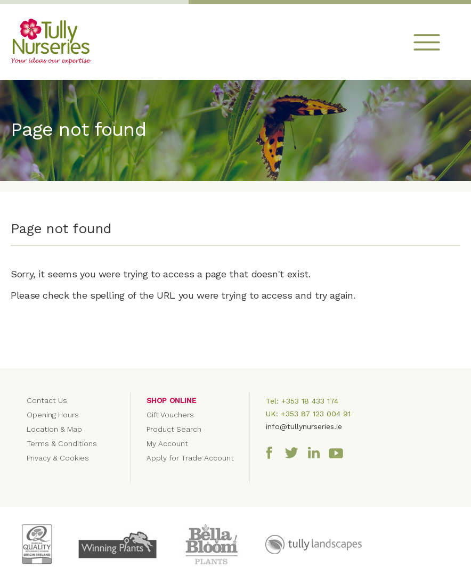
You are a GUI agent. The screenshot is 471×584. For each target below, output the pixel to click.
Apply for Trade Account (190, 458)
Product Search (174, 429)
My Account (167, 443)
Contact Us (47, 400)
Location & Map (54, 429)
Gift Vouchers (170, 414)
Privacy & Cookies (58, 458)
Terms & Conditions (62, 443)
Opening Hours (53, 414)
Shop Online (172, 400)
